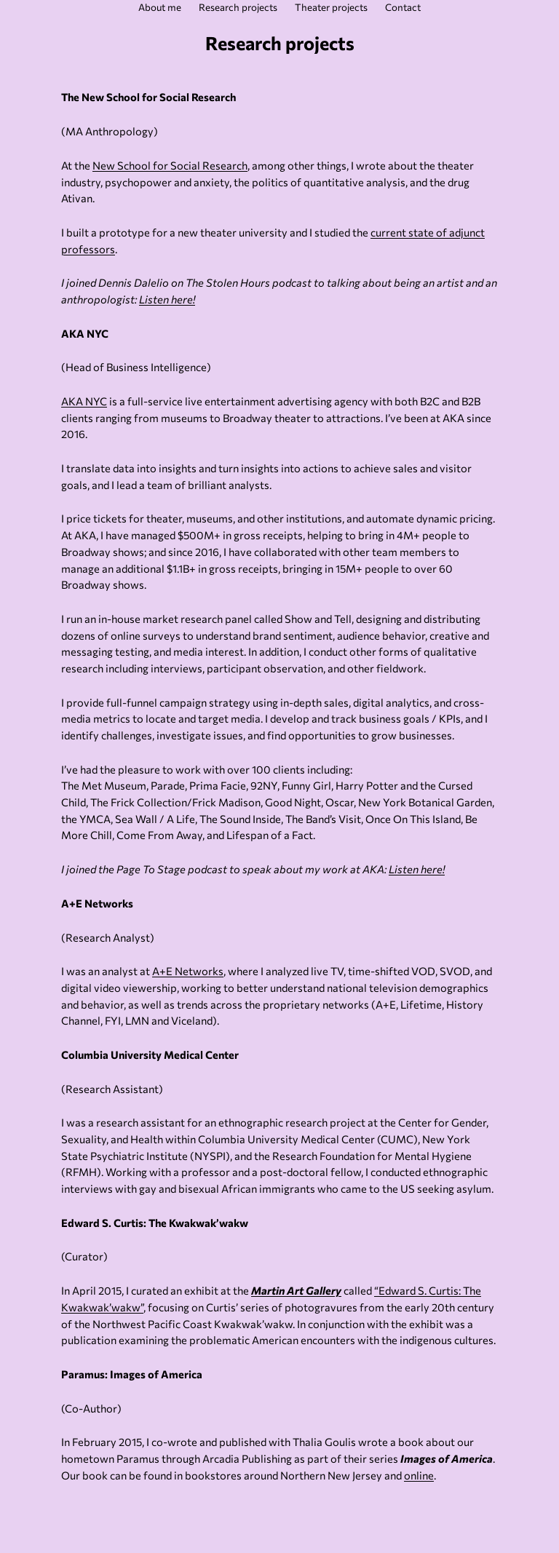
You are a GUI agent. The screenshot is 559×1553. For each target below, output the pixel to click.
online (419, 1475)
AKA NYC (84, 401)
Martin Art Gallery (296, 1290)
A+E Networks (187, 970)
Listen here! (167, 299)
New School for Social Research (169, 165)
